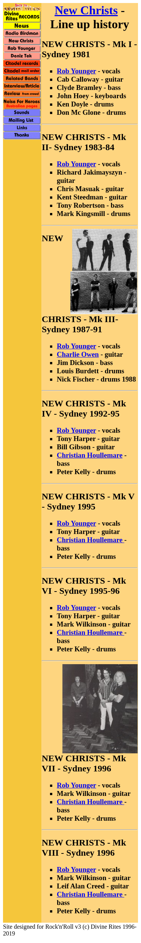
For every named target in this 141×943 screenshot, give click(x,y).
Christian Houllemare (90, 455)
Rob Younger (76, 71)
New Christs (86, 10)
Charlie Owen (78, 354)
